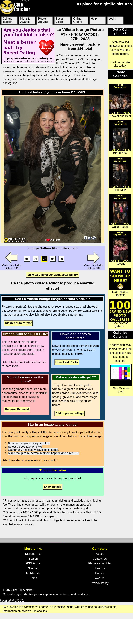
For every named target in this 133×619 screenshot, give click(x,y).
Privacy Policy (100, 583)
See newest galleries (120, 313)
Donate (99, 573)
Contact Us (100, 558)
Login (112, 18)
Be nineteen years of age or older (29, 443)
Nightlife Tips (33, 553)
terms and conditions (76, 594)
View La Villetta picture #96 (11, 260)
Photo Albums (43, 20)
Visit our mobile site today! (120, 64)
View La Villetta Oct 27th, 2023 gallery (52, 274)
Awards (99, 578)
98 (52, 258)
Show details (52, 486)
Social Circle (59, 20)
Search (33, 558)
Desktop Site (26, 1)
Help (94, 18)
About (100, 553)
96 (35, 258)
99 (61, 258)
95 (27, 258)
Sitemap (33, 568)
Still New (120, 174)
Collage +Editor (7, 20)
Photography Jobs (99, 563)
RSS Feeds (33, 563)
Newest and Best (120, 100)
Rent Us (100, 568)
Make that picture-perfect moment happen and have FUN (44, 453)
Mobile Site (33, 573)
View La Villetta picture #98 (93, 260)
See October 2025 (121, 379)
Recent (120, 248)
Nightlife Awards (25, 20)
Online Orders (77, 20)
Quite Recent (120, 211)
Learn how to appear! (120, 282)
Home (33, 578)
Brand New (120, 137)
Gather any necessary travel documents (33, 449)
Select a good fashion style (25, 446)
